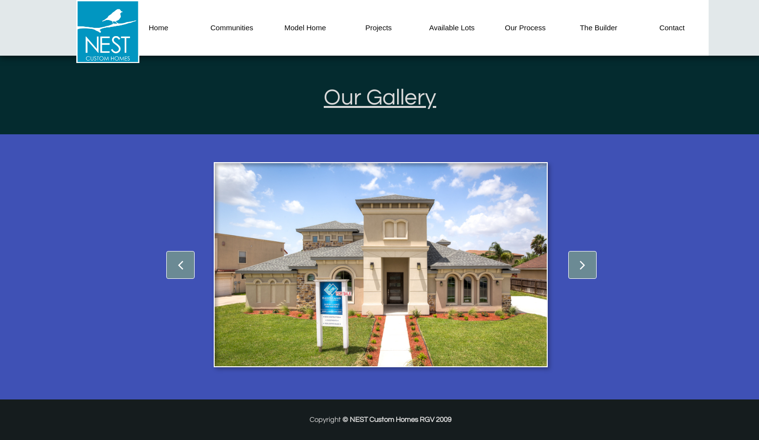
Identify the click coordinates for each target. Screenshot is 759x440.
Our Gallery (380, 97)
